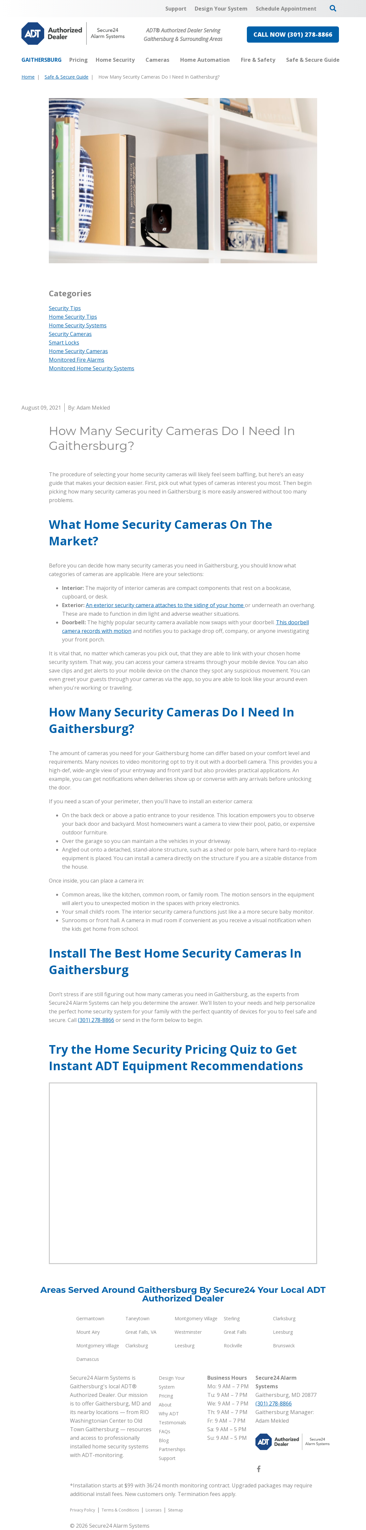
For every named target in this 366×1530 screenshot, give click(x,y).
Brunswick (284, 1345)
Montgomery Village (196, 1318)
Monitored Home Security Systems (91, 368)
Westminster (188, 1332)
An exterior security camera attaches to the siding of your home (165, 605)
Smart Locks (64, 342)
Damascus (87, 1359)
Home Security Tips (73, 316)
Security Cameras (70, 334)
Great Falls (235, 1332)
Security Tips (65, 308)
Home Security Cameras (78, 351)
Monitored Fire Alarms (76, 359)
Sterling (232, 1318)
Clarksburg (284, 1318)
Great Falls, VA (140, 1332)
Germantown (90, 1318)
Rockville (233, 1345)
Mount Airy (88, 1332)
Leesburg (283, 1332)
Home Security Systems (78, 325)
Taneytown (137, 1318)
